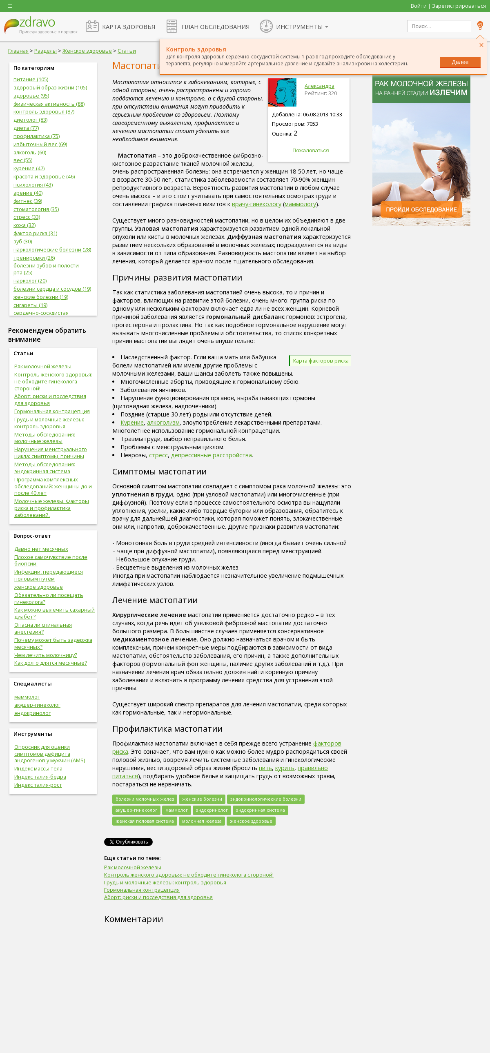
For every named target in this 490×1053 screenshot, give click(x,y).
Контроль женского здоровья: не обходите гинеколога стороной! (53, 381)
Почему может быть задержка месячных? (53, 643)
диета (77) (26, 127)
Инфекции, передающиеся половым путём (48, 575)
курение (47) (29, 168)
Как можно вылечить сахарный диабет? (54, 613)
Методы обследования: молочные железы (44, 438)
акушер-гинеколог (37, 704)
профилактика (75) (36, 136)
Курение (132, 422)
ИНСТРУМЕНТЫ (299, 26)
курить (284, 768)
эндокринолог (32, 713)
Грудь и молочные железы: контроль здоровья (49, 423)
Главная (18, 50)
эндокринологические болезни (265, 799)
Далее (460, 62)
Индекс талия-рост (38, 784)
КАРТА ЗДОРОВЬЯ (128, 26)
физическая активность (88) (49, 103)
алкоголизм (163, 422)
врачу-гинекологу (256, 204)
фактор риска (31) (35, 233)
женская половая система (145, 821)
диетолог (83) (30, 119)
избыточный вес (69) (40, 144)
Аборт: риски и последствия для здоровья (50, 399)
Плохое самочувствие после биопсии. (50, 560)
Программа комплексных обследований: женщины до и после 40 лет (53, 486)
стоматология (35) (36, 209)
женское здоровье (38, 586)
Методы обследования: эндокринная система (44, 468)
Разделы (45, 50)
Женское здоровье (87, 50)
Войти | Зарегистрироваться (448, 5)
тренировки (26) (34, 257)
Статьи (127, 50)
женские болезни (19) (40, 297)
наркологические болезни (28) (52, 249)
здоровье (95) (31, 95)
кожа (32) (24, 225)
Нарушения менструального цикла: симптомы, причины (50, 452)
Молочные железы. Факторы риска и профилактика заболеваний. (51, 508)
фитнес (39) (27, 201)
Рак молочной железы (42, 366)
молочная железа (202, 821)
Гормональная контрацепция (52, 411)
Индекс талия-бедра (40, 776)
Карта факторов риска (321, 360)
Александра (319, 85)
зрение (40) (27, 192)
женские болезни (202, 799)
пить (265, 768)
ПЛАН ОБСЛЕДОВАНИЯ (215, 26)
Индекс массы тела (38, 768)
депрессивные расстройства (211, 455)
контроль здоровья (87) (43, 111)
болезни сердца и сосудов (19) (52, 288)
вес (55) (22, 160)
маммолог (27, 696)
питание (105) (30, 79)
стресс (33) (26, 216)
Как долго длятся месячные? (50, 662)
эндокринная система (260, 810)
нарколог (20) (30, 280)
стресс (158, 455)
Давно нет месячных (41, 548)
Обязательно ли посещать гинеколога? (48, 598)
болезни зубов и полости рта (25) (46, 269)
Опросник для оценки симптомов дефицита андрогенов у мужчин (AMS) (49, 753)
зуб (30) (22, 241)
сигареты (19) (30, 305)
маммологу (300, 204)
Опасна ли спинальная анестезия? (43, 628)
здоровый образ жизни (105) (50, 87)
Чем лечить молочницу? (45, 655)
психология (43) (33, 184)
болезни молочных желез (145, 799)
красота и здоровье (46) (44, 176)
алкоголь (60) (29, 152)
